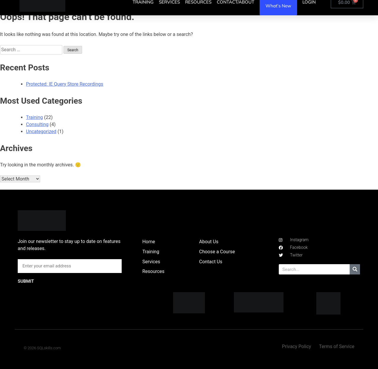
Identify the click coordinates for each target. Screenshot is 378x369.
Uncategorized (41, 131)
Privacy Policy (296, 346)
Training (34, 117)
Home (148, 241)
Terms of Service (336, 346)
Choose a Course (217, 251)
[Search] (355, 269)
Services (151, 261)
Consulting (37, 124)
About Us (208, 241)
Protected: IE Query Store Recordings (64, 84)
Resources (153, 271)
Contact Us (210, 261)
